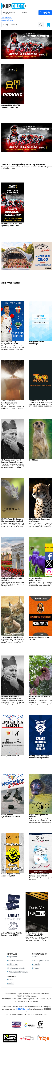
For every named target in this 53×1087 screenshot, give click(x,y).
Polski (10, 979)
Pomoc (36, 968)
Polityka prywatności (16, 968)
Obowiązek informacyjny (18, 971)
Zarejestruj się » (6, 18)
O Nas (36, 956)
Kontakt (37, 964)
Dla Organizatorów (41, 960)
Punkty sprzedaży (15, 960)
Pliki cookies (13, 964)
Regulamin (12, 956)
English (11, 983)
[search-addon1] (19, 24)
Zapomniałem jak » (7, 20)
